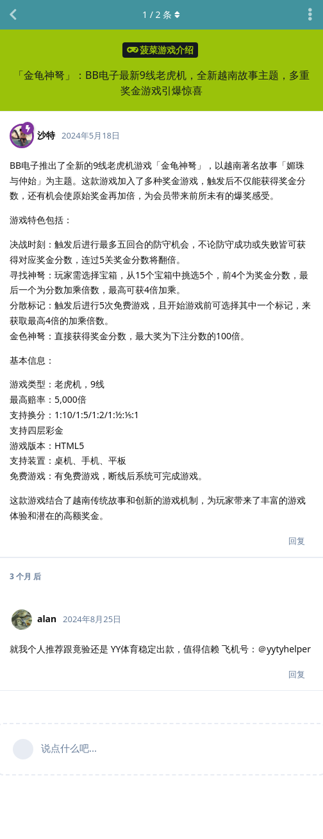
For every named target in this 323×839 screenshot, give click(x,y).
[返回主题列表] (13, 15)
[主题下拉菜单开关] (310, 15)
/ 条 (162, 14)
